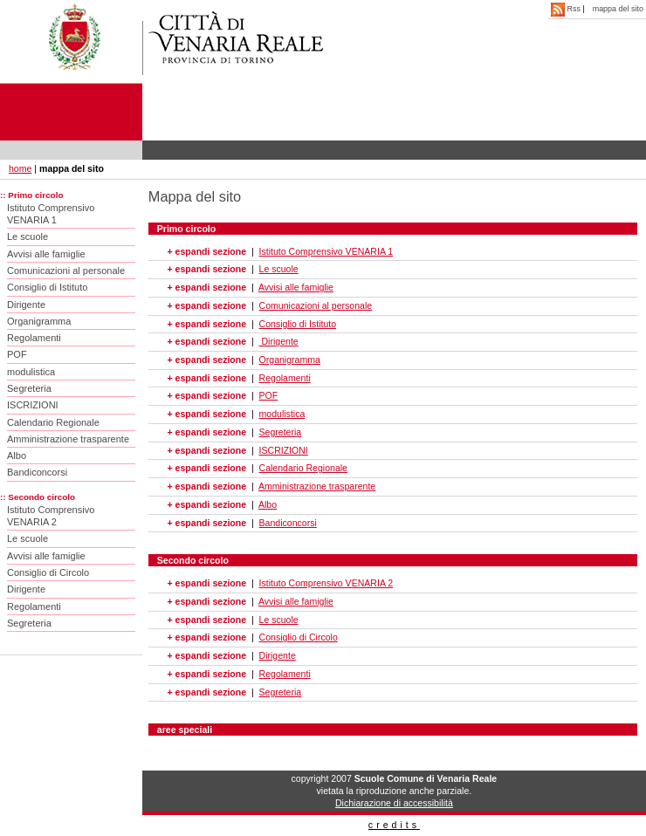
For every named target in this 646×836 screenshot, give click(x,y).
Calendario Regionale (53, 422)
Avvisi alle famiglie (46, 254)
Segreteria (29, 388)
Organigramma (39, 321)
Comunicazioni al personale (66, 270)
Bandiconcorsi (37, 472)
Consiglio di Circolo (48, 572)
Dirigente (26, 304)
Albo (16, 455)
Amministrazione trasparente (68, 439)
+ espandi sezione (207, 251)
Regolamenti (34, 337)
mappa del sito (618, 8)
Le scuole (27, 236)
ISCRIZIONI (32, 405)
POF (17, 354)
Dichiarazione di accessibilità (394, 803)
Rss (566, 8)
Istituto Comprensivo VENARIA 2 (50, 515)
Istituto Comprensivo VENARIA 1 (50, 213)
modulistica (31, 372)
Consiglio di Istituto (47, 287)
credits (394, 824)
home (20, 168)
